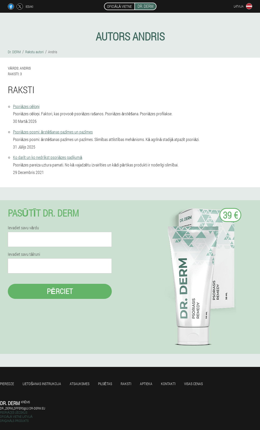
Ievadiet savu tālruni (24, 254)
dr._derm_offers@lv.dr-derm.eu (22, 408)
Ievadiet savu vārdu (23, 228)
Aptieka (146, 383)
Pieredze (7, 383)
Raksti (126, 383)
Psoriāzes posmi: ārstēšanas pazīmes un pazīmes (53, 132)
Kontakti (168, 383)
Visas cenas (193, 383)
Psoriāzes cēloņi (26, 106)
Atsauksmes (79, 383)
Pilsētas (105, 383)
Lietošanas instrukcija (42, 383)
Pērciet (60, 291)
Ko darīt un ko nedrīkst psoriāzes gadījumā (47, 157)
